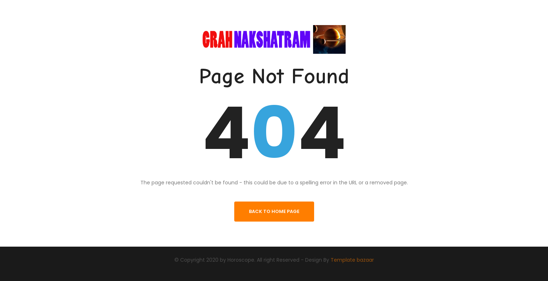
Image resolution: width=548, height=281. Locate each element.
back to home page (274, 211)
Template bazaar (352, 259)
